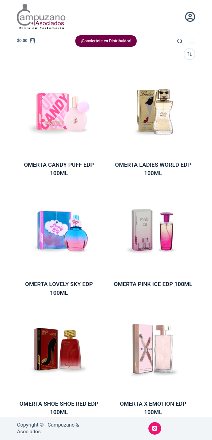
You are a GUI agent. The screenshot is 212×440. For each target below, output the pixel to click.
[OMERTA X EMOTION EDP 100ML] (153, 349)
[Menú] (192, 41)
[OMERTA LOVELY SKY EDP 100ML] (59, 230)
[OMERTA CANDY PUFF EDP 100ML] (59, 110)
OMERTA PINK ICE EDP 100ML (153, 284)
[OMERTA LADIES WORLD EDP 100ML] (153, 110)
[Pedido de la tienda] (189, 54)
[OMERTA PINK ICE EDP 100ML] (153, 230)
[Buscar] (179, 41)
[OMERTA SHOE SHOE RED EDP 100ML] (59, 349)
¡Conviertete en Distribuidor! (106, 41)
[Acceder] (190, 17)
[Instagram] (154, 428)
